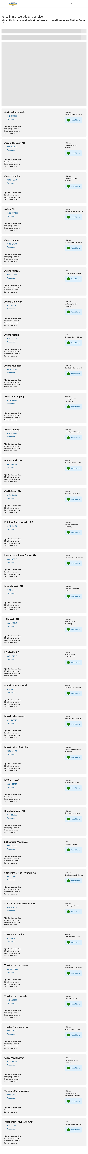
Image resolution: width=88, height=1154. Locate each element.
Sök (56, 31)
